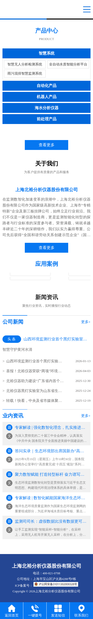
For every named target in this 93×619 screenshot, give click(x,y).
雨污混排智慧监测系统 (24, 73)
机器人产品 (47, 97)
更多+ (86, 322)
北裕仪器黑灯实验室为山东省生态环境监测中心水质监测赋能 (35, 391)
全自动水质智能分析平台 (68, 64)
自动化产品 (47, 85)
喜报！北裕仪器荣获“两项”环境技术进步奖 (35, 371)
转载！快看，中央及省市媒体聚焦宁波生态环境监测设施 (35, 401)
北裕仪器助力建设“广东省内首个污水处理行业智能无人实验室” (35, 381)
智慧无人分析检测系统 (24, 64)
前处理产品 (47, 119)
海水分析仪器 (47, 108)
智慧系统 (47, 53)
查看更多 (47, 145)
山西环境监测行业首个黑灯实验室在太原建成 (35, 361)
